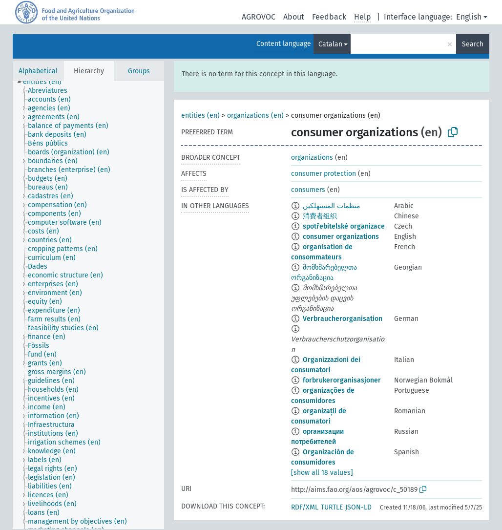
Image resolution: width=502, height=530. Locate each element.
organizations (312, 157)
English (468, 16)
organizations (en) (255, 115)
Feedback (329, 16)
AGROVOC (258, 16)
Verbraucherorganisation (342, 319)
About (293, 16)
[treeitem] (46, 82)
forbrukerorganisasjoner (342, 380)
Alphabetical (38, 71)
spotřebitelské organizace (344, 226)
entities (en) (200, 115)
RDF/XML (304, 507)
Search (472, 44)
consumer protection (323, 174)
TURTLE (332, 507)
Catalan (330, 44)
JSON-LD (358, 507)
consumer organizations (341, 237)
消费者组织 (320, 216)
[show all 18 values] (322, 472)
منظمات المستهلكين (331, 206)
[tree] (88, 305)
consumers (308, 190)
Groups (139, 71)
